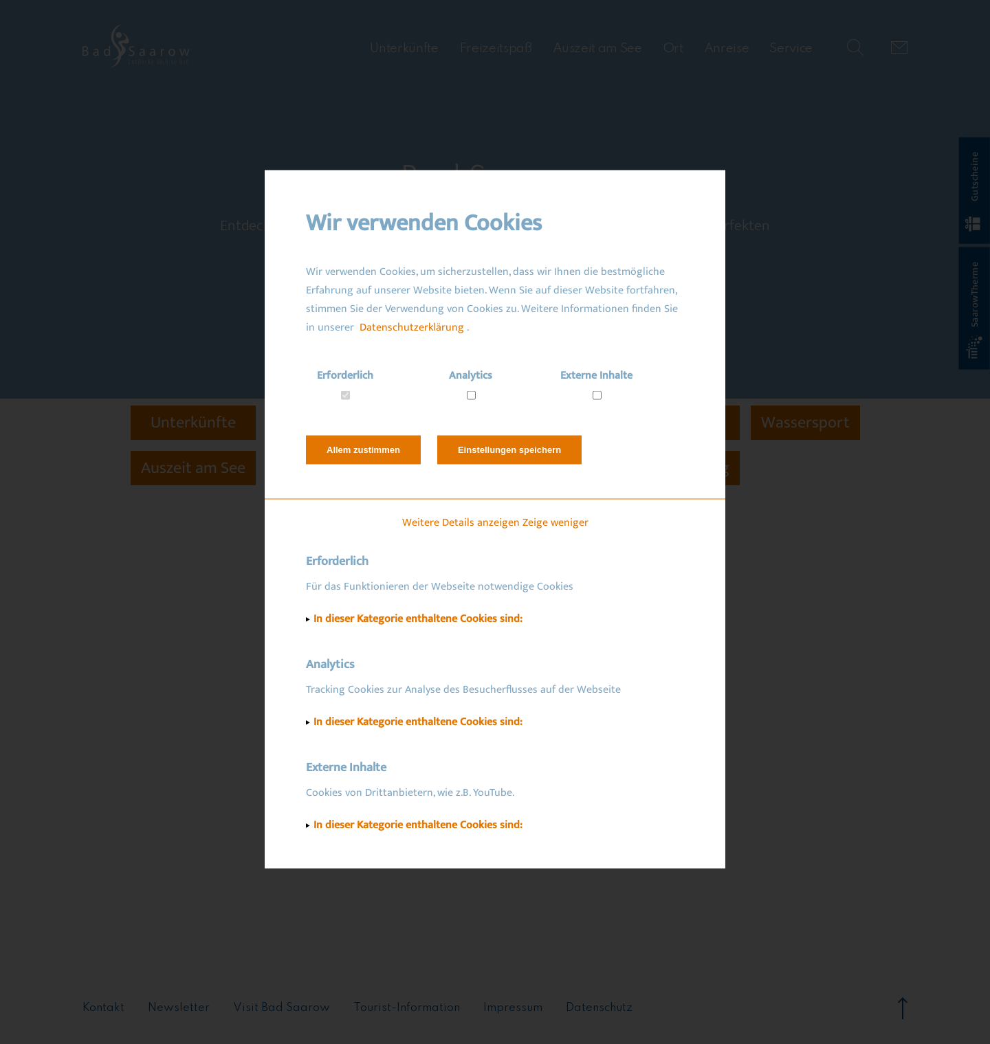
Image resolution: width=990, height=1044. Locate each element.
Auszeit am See (597, 48)
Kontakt (103, 1008)
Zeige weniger (555, 522)
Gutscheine (973, 192)
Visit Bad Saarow (281, 1008)
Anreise (726, 48)
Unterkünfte (404, 48)
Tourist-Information (406, 1008)
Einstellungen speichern (509, 449)
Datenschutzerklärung (412, 327)
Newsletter (179, 1008)
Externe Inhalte (596, 375)
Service (791, 48)
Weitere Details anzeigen (461, 522)
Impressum (512, 1008)
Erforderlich (345, 375)
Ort (673, 48)
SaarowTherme (975, 310)
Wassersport (805, 422)
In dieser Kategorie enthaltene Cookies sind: (418, 618)
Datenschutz (599, 1008)
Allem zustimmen (363, 449)
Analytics (470, 375)
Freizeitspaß (495, 48)
